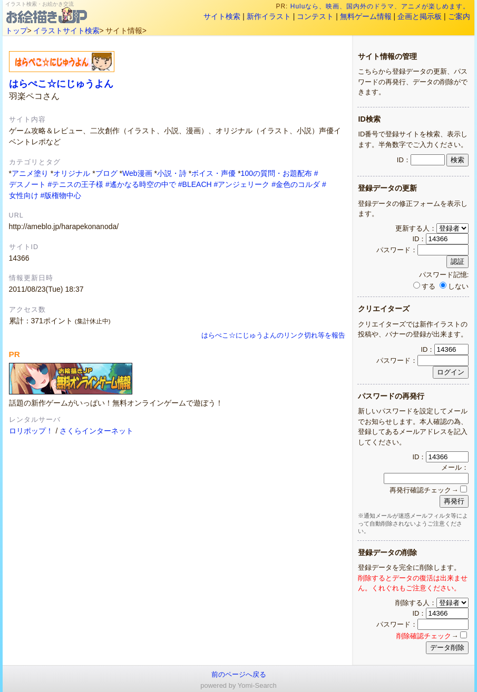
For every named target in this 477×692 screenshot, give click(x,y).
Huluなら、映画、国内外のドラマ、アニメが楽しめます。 (380, 6)
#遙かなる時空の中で (140, 184)
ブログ (106, 173)
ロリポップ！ (31, 431)
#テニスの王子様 (75, 184)
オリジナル (71, 173)
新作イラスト (269, 16)
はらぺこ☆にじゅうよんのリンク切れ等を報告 (273, 335)
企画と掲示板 (419, 16)
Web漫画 (137, 173)
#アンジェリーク (242, 184)
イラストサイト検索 (66, 30)
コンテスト (315, 16)
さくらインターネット (96, 431)
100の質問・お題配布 (276, 173)
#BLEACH (195, 184)
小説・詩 (172, 173)
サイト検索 (221, 16)
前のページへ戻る (238, 674)
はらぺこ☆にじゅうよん (61, 83)
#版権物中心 (60, 195)
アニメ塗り (30, 173)
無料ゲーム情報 (366, 16)
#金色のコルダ (295, 184)
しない (454, 286)
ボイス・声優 (213, 173)
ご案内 (459, 16)
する (424, 286)
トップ (16, 30)
